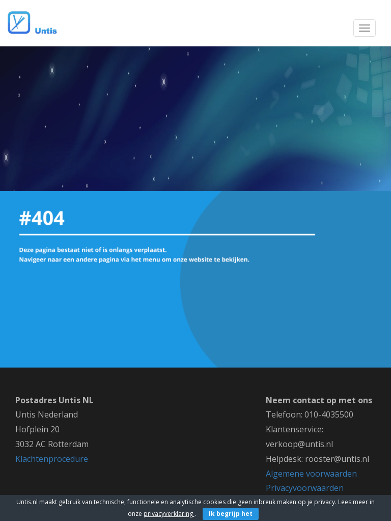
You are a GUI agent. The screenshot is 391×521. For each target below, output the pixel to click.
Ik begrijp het (231, 513)
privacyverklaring (169, 513)
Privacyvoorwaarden (305, 487)
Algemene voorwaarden (311, 473)
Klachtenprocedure (51, 458)
